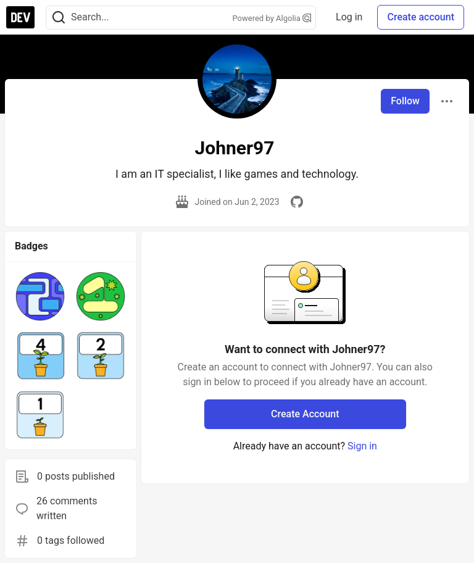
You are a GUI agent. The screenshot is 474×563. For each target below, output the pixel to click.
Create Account (305, 414)
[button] (40, 296)
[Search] (58, 17)
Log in (349, 17)
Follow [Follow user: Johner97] (405, 101)
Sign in (362, 446)
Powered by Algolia (272, 18)
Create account (420, 17)
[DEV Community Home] (20, 17)
